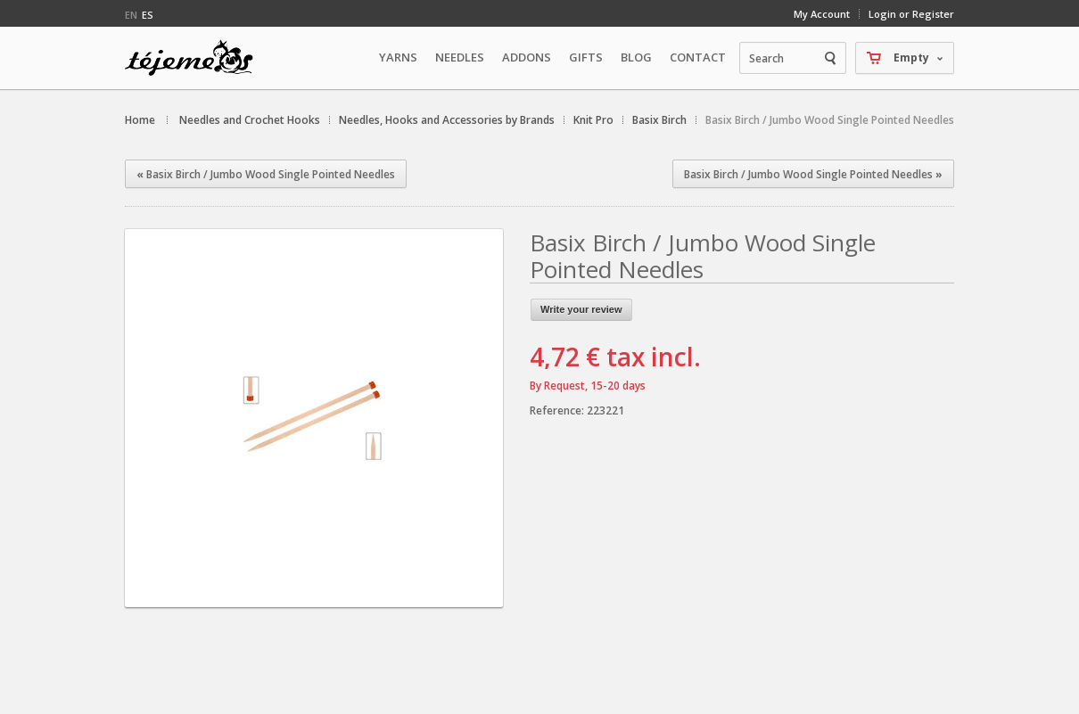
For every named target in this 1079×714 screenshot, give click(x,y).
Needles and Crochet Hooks (249, 119)
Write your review (581, 309)
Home (140, 119)
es (147, 14)
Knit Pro (593, 119)
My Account (822, 14)
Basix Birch (659, 119)
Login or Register (911, 14)
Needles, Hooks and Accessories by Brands (447, 119)
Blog (636, 57)
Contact (698, 57)
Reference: (558, 410)
